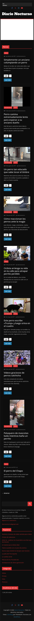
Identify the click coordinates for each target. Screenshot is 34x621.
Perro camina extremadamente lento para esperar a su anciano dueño (16, 118)
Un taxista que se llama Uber (11, 545)
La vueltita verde (7, 557)
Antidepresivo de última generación (13, 562)
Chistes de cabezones (8, 537)
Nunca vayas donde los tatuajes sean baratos (16, 551)
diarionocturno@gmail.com (10, 524)
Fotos (3, 579)
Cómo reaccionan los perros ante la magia (15, 220)
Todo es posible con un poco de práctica (14, 548)
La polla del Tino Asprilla (9, 554)
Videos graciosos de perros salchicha (14, 374)
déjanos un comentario (9, 520)
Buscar (30, 504)
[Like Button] (6, 76)
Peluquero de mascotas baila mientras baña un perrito (16, 436)
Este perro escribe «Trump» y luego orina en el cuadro (17, 323)
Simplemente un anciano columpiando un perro (17, 61)
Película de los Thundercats (10, 560)
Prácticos (4, 582)
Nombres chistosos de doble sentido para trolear (17, 534)
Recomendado (8, 107)
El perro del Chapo (13, 470)
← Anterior (6, 493)
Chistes (4, 576)
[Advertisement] (17, 29)
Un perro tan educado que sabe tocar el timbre (16, 171)
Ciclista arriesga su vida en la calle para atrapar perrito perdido (16, 271)
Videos (6, 53)
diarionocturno (21, 56)
